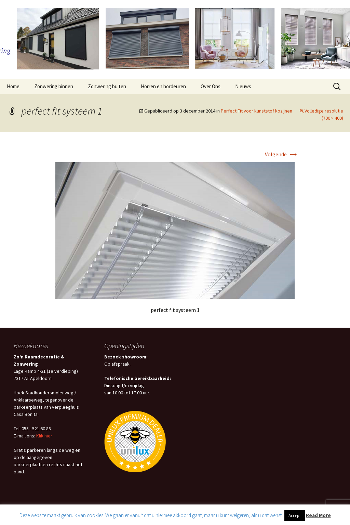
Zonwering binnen (53, 86)
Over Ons (210, 86)
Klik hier (44, 436)
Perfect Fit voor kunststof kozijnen (256, 111)
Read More (318, 515)
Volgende (282, 154)
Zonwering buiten (107, 86)
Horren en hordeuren (163, 86)
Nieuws (243, 86)
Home (13, 86)
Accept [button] (294, 516)
